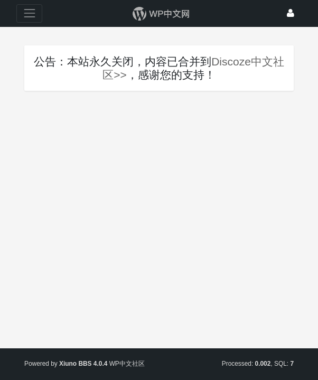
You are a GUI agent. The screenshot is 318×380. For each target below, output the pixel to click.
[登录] (290, 13)
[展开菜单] (29, 13)
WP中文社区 (127, 363)
